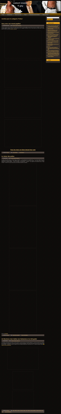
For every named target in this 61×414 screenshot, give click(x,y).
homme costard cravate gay (17, 25)
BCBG (16, 410)
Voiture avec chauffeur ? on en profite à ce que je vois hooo (53, 30)
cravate (18, 410)
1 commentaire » (21, 152)
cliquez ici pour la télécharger (6, 345)
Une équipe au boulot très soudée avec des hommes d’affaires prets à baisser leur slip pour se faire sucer (53, 53)
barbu (14, 410)
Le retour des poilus (8, 156)
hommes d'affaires (33, 410)
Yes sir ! (49, 46)
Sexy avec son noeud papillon (11, 23)
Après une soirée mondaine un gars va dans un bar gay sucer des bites (53, 48)
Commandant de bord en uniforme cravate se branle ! (53, 32)
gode (26, 410)
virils (2, 411)
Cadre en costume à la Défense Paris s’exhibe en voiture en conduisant (53, 36)
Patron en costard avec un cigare (53, 40)
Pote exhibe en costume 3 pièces (53, 34)
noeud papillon (15, 152)
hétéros (29, 410)
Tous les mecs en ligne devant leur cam (23, 150)
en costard (21, 410)
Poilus (8, 152)
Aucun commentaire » (8, 411)
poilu (42, 410)
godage (24, 410)
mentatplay (6, 333)
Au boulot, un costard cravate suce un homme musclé (53, 39)
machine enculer (38, 410)
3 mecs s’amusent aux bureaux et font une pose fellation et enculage (53, 51)
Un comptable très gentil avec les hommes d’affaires (53, 56)
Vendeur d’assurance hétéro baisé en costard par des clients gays (53, 26)
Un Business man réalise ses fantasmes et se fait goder (19, 339)
